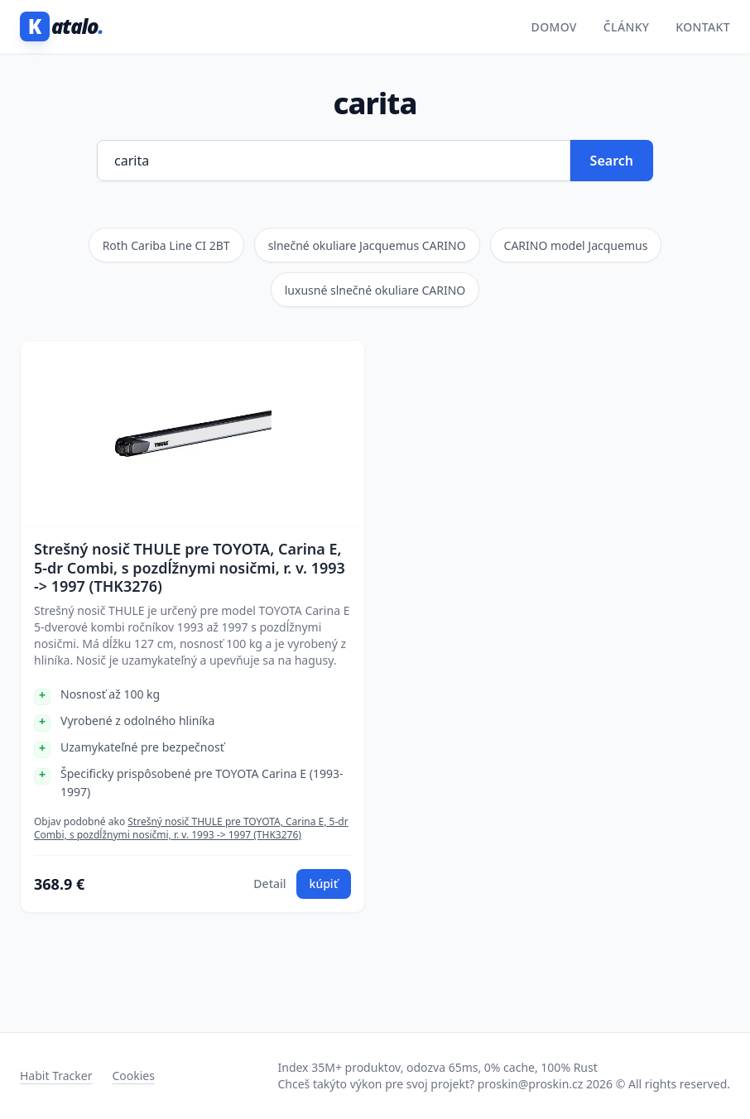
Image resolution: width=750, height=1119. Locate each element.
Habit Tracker (56, 1075)
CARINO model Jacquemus (576, 245)
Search (611, 160)
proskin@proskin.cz (531, 1084)
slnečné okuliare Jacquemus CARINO (367, 245)
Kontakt (702, 27)
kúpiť (324, 883)
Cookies (133, 1075)
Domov (554, 27)
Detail (269, 883)
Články (626, 27)
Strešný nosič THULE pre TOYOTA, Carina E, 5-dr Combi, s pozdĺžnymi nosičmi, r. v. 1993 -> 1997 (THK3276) (189, 568)
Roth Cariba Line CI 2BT (166, 245)
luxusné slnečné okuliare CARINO (375, 290)
